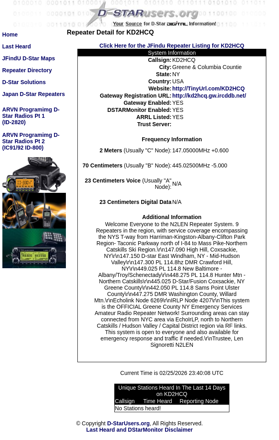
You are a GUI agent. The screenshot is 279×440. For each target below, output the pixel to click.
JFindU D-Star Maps (28, 58)
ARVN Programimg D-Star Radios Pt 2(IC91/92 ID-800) (31, 141)
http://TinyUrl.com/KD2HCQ (208, 88)
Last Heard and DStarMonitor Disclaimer (139, 430)
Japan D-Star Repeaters (33, 94)
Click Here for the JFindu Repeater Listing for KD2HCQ (172, 45)
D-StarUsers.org (128, 423)
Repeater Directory (27, 70)
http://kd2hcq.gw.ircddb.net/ (209, 95)
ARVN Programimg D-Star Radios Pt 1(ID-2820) (31, 115)
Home (10, 34)
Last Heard (16, 46)
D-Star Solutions (24, 82)
